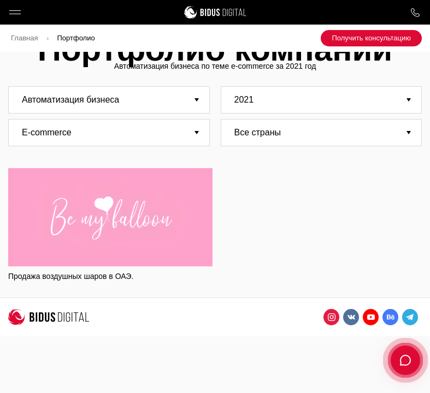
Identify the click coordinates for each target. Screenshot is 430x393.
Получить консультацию (371, 38)
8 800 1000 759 (415, 12)
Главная (24, 38)
